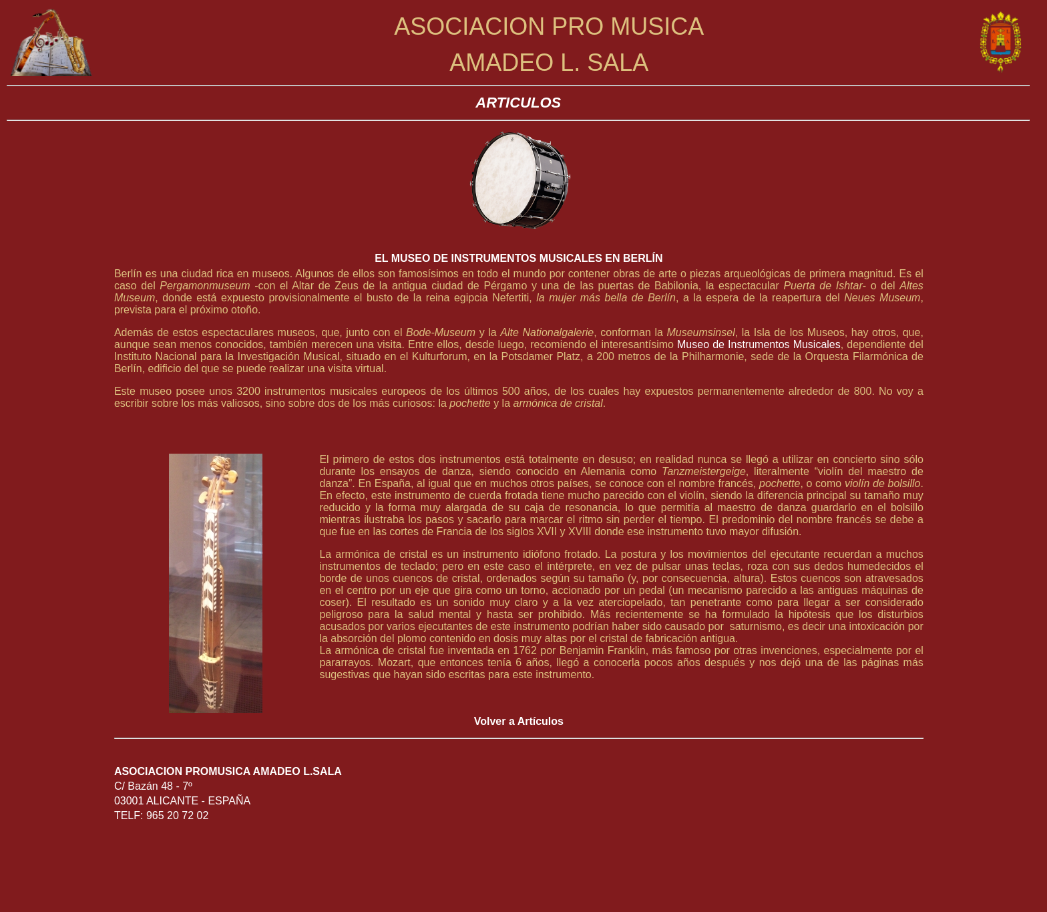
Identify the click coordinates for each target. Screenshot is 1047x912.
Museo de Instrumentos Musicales (759, 344)
